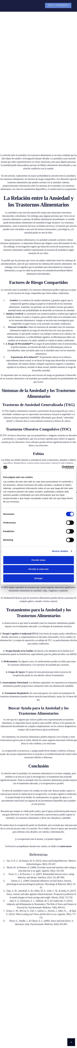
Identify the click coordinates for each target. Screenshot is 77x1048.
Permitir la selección (38, 569)
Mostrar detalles (60, 551)
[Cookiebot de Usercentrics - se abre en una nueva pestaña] (62, 467)
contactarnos (65, 769)
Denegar (38, 578)
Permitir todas (38, 560)
